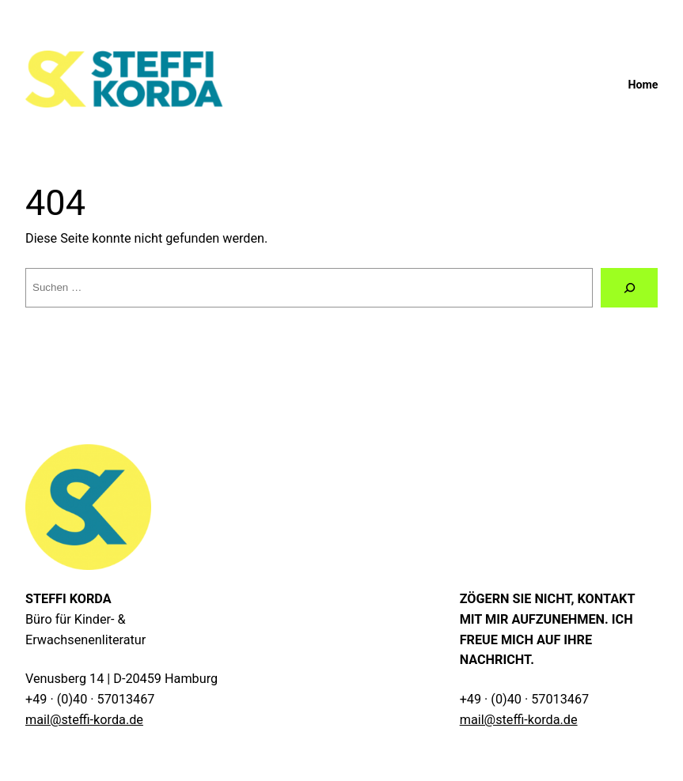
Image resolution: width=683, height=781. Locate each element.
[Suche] (629, 287)
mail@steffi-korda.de (84, 719)
